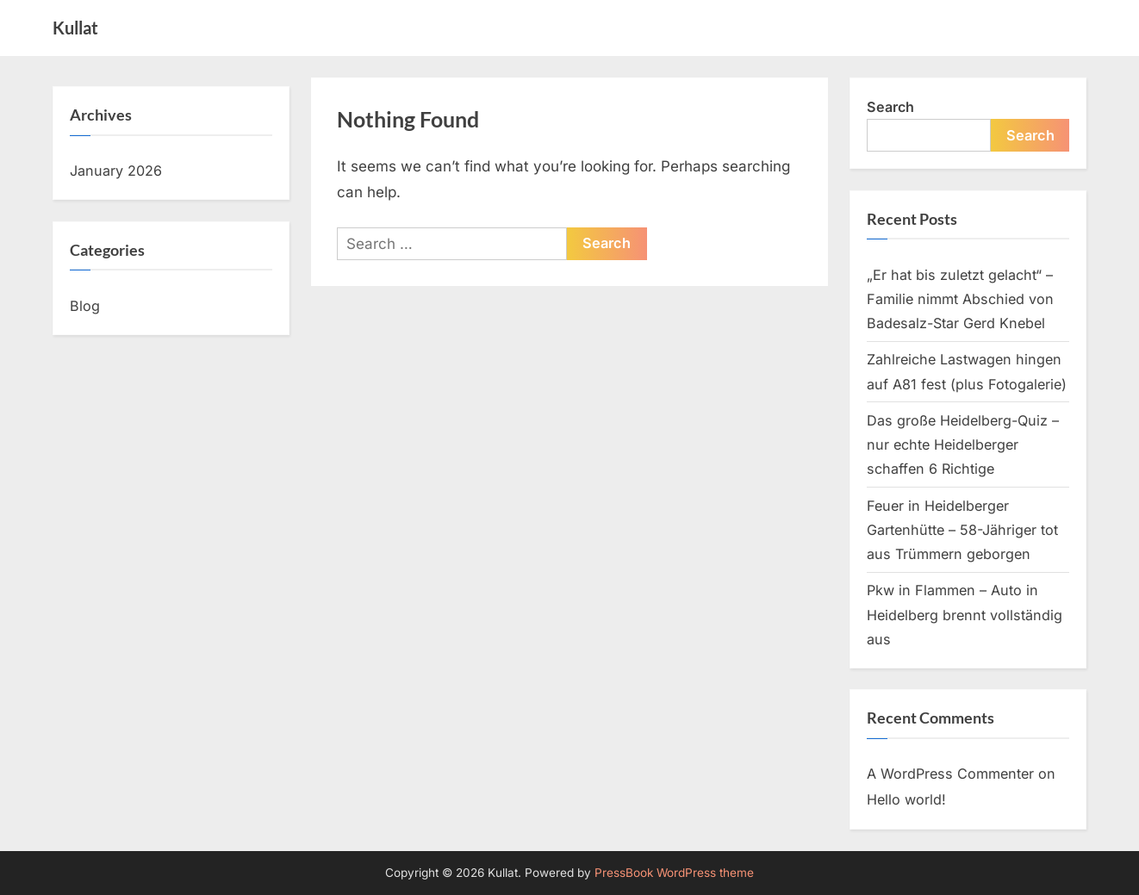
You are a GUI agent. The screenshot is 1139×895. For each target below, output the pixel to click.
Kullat (75, 27)
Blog (85, 305)
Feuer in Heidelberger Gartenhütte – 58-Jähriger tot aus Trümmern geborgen (962, 530)
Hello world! (906, 799)
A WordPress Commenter (950, 773)
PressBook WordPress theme (674, 872)
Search (890, 106)
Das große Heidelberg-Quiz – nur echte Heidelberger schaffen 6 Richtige (963, 445)
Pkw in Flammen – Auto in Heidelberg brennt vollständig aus (964, 614)
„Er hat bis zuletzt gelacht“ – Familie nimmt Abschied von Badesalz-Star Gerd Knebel (960, 299)
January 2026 (116, 170)
